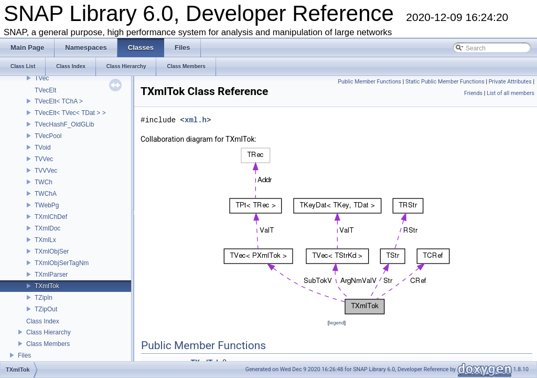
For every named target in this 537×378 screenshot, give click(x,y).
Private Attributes (510, 81)
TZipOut (46, 309)
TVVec (44, 159)
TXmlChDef (51, 216)
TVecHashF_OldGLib (64, 124)
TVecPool (48, 136)
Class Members (48, 344)
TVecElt (45, 90)
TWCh (43, 182)
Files (24, 355)
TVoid (43, 147)
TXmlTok (47, 286)
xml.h (196, 120)
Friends (473, 93)
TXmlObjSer (52, 251)
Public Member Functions (369, 81)
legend (336, 323)
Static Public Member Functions (445, 81)
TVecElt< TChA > (59, 101)
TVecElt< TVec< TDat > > (70, 113)
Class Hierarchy (48, 332)
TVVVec (46, 170)
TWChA (46, 193)
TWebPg (47, 205)
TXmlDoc (47, 228)
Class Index (42, 321)
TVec (42, 78)
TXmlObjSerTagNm (62, 263)
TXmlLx (45, 240)
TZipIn (43, 297)
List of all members (510, 93)
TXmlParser (51, 274)
